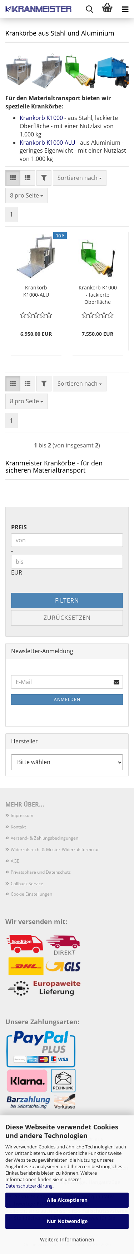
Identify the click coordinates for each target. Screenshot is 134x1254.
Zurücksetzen (67, 618)
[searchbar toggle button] (89, 9)
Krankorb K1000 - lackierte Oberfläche (98, 294)
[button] (12, 178)
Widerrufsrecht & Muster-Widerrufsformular (55, 849)
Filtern (67, 600)
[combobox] (79, 178)
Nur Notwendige (67, 1221)
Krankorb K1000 (41, 118)
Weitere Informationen (67, 1239)
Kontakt (18, 827)
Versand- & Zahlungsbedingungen (44, 838)
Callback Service (27, 884)
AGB (15, 861)
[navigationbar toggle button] (125, 9)
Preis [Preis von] (19, 527)
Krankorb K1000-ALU (47, 143)
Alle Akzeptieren (67, 1200)
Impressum (22, 815)
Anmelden (67, 699)
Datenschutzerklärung (29, 1186)
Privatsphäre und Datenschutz (41, 872)
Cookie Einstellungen (31, 894)
